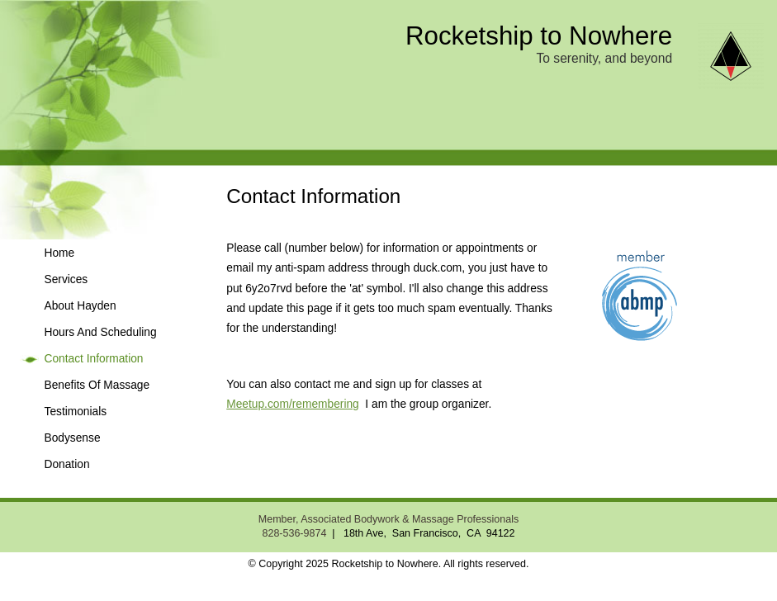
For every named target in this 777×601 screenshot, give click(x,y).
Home (60, 253)
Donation (67, 464)
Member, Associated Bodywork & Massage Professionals (388, 519)
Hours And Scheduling (101, 332)
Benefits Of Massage (97, 385)
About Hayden (80, 306)
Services (66, 279)
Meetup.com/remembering (292, 404)
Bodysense (73, 438)
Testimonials (76, 411)
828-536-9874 (294, 533)
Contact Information (94, 359)
